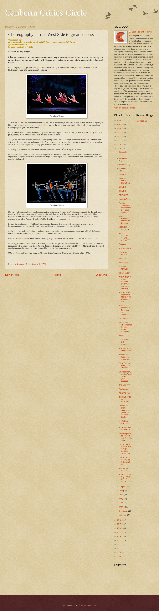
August (122, 487)
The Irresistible (125, 248)
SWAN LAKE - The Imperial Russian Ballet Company (125, 327)
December (123, 152)
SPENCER (123, 195)
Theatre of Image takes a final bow (125, 357)
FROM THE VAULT (124, 253)
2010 (119, 552)
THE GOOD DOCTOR (124, 469)
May (121, 499)
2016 (119, 528)
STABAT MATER (123, 268)
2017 (119, 524)
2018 (119, 520)
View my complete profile (124, 108)
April (121, 503)
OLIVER (122, 174)
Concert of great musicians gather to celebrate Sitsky (124, 411)
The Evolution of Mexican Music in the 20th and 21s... (125, 297)
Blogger (92, 605)
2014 (119, 536)
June (121, 495)
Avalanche (123, 389)
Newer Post (12, 274)
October (123, 165)
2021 (119, 140)
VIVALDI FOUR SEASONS (124, 180)
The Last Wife (124, 385)
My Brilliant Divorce (123, 422)
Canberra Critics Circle (46, 12)
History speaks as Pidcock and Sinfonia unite (125, 437)
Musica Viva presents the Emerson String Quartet (125, 310)
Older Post (102, 274)
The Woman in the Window (125, 349)
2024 (119, 128)
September (124, 169)
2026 (119, 120)
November (123, 158)
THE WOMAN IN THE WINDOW (125, 399)
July (121, 491)
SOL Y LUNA (124, 273)
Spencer (122, 244)
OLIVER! (122, 191)
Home (57, 274)
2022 (119, 136)
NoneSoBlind (124, 199)
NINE (121, 336)
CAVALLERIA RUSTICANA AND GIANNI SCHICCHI (125, 449)
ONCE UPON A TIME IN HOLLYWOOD (124, 460)
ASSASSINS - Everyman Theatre (125, 365)
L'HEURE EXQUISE (124, 228)
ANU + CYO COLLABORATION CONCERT (125, 236)
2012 (119, 544)
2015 (119, 532)
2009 (119, 557)
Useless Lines (143, 121)
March (122, 507)
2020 (119, 144)
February (123, 511)
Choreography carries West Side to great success (125, 376)
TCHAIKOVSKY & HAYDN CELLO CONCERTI (125, 478)
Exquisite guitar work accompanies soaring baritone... (125, 207)
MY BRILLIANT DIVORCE (125, 428)
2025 (119, 124)
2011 (119, 548)
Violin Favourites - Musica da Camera (125, 219)
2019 (119, 148)
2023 (119, 132)
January (123, 515)
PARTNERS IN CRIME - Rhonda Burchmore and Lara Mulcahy (125, 282)
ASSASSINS (124, 318)
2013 (119, 540)
